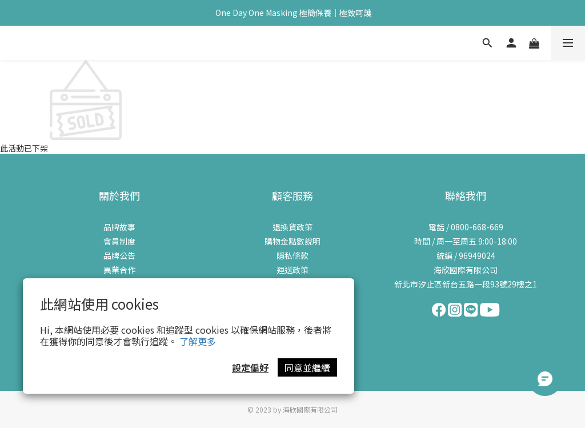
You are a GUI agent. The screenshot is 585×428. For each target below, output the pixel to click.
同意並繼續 (307, 367)
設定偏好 (250, 367)
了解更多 (197, 341)
